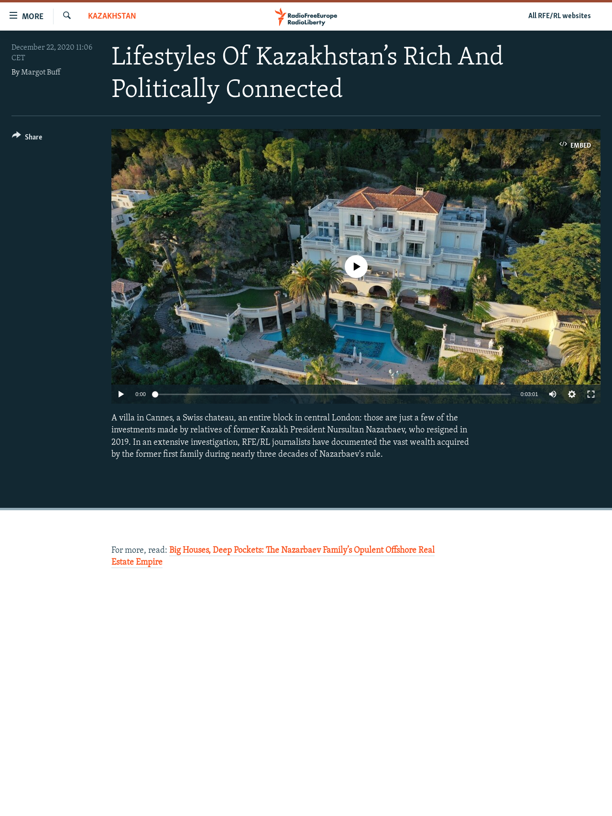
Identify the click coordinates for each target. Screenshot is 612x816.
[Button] (27, 139)
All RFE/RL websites (559, 16)
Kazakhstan (112, 16)
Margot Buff (40, 72)
